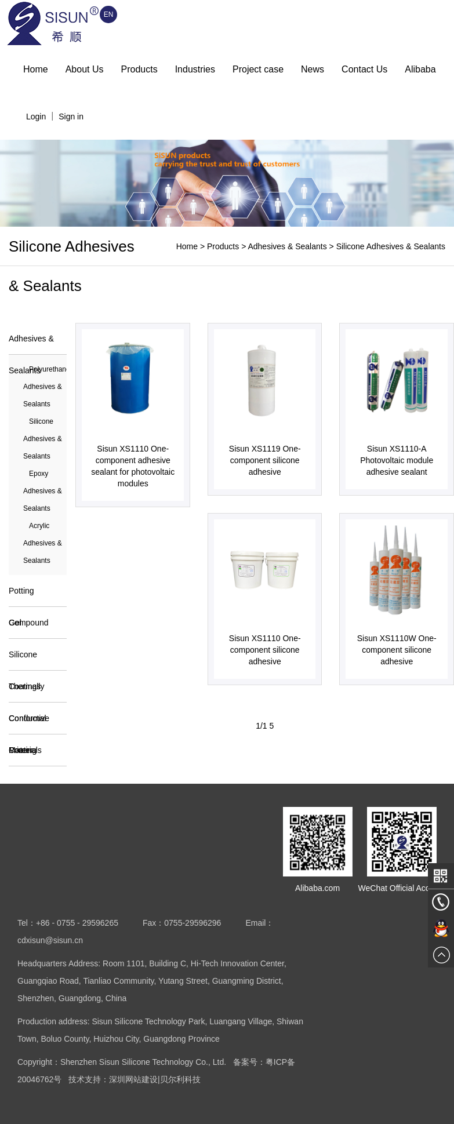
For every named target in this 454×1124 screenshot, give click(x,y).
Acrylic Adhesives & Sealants (42, 543)
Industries (195, 69)
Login (36, 116)
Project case (258, 69)
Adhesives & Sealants (287, 246)
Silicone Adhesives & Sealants (390, 246)
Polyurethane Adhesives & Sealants (45, 386)
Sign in (71, 116)
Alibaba (420, 69)
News (312, 69)
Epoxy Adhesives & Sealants (42, 491)
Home (35, 69)
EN (109, 14)
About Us (85, 69)
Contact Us (364, 69)
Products (139, 69)
